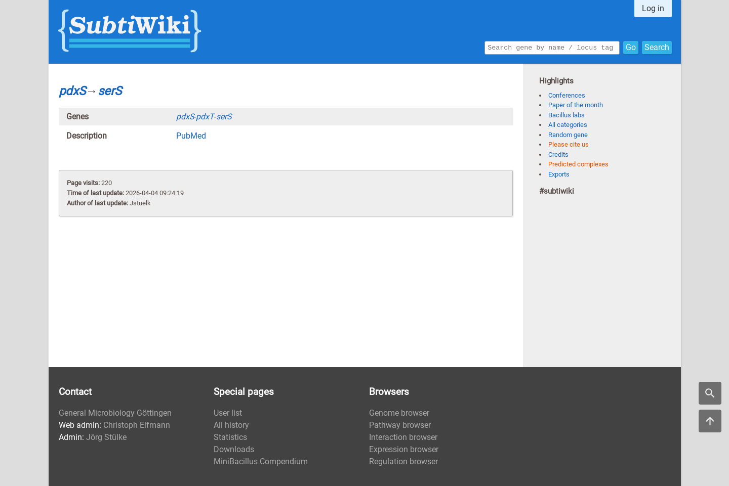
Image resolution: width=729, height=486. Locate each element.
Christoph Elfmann (136, 425)
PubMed (191, 136)
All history (231, 425)
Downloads (234, 449)
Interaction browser (403, 437)
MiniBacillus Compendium (261, 461)
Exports (559, 174)
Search (656, 47)
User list (228, 413)
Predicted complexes (578, 164)
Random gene (568, 135)
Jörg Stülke (106, 437)
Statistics (230, 437)
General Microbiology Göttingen (115, 413)
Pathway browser (400, 425)
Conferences (566, 95)
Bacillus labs (566, 115)
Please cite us (568, 144)
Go (631, 47)
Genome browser (399, 413)
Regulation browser (403, 461)
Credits (558, 154)
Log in (653, 8)
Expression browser (403, 449)
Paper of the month (575, 105)
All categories (567, 124)
